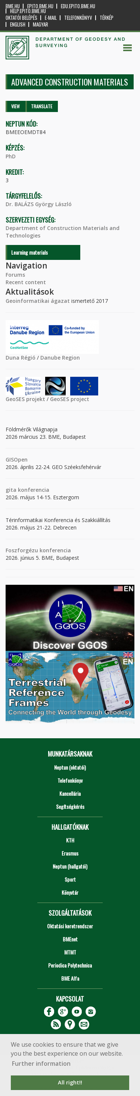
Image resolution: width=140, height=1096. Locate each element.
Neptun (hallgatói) (70, 866)
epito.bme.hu (40, 6)
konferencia (32, 489)
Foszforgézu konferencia (38, 550)
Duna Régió (20, 357)
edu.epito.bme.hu (78, 6)
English (17, 24)
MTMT (70, 952)
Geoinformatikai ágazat (38, 300)
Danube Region (60, 357)
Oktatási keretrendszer (70, 926)
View (15, 106)
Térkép (106, 17)
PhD (11, 156)
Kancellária (70, 793)
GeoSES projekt (25, 399)
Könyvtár (70, 892)
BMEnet (70, 939)
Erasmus (70, 853)
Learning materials (29, 252)
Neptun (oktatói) (70, 767)
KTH (70, 840)
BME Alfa (70, 978)
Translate (41, 106)
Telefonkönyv (78, 17)
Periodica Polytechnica (70, 965)
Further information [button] (41, 1063)
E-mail (51, 17)
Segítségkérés (70, 806)
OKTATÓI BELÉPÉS (21, 17)
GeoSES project (69, 399)
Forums (15, 274)
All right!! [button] (70, 1082)
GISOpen (17, 459)
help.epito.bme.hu (28, 11)
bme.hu (13, 6)
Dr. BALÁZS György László (39, 204)
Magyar (40, 24)
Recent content (26, 282)
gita (11, 489)
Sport (70, 879)
